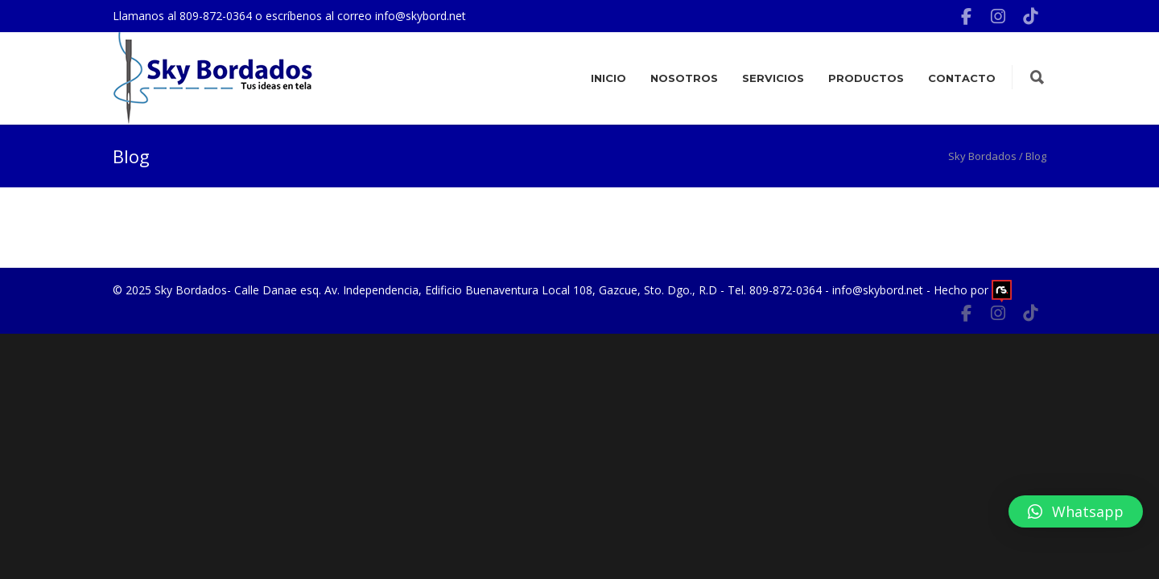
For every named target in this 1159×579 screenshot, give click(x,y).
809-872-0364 (217, 15)
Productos (866, 78)
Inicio (608, 78)
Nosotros (684, 78)
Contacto (962, 78)
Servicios (773, 78)
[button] (1075, 511)
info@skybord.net (420, 15)
